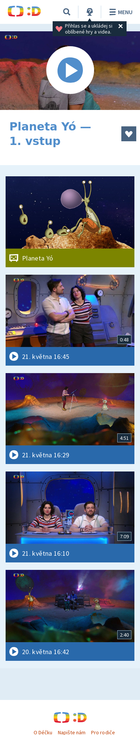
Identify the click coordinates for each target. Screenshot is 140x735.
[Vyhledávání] (67, 12)
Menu (120, 12)
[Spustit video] (70, 70)
